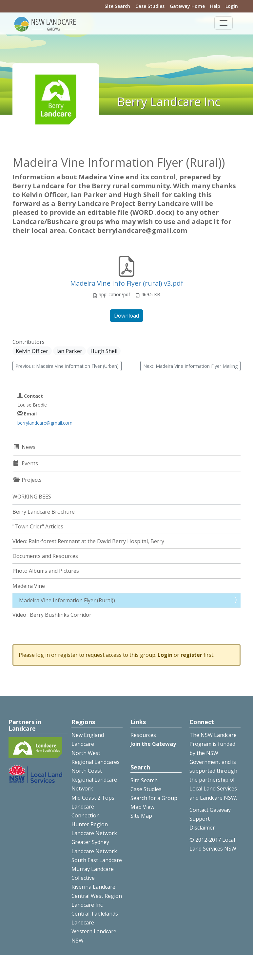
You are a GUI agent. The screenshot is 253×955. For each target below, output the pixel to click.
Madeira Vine (28, 585)
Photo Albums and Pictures (45, 570)
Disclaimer (202, 827)
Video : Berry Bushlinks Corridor (51, 614)
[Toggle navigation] (223, 23)
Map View (142, 807)
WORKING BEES (31, 496)
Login (231, 6)
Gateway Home (187, 6)
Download (126, 315)
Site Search (117, 6)
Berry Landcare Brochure (43, 511)
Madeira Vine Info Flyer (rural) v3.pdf (126, 283)
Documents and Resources (45, 556)
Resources (143, 735)
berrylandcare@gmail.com (44, 423)
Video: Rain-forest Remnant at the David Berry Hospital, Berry (88, 541)
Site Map (141, 815)
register (191, 654)
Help (215, 6)
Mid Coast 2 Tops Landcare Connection (92, 806)
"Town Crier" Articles (37, 526)
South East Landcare (96, 860)
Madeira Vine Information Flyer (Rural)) (67, 600)
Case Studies (150, 6)
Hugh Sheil (103, 351)
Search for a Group (153, 798)
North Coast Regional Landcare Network (94, 779)
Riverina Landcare (93, 886)
